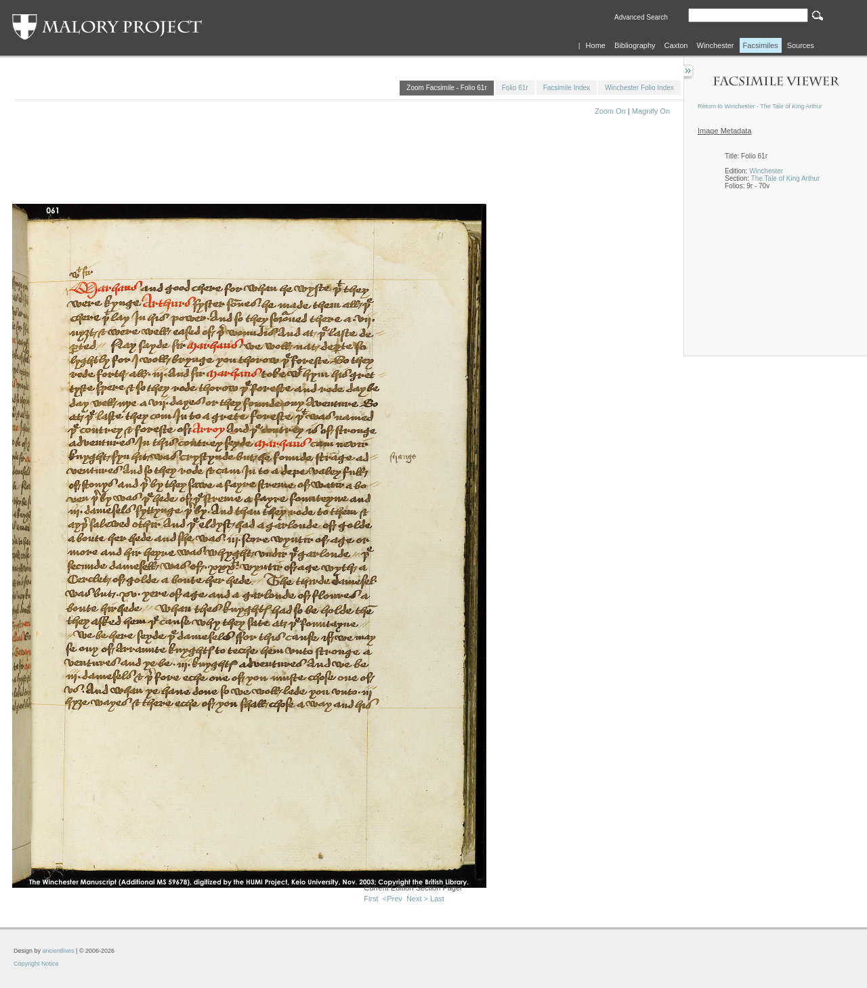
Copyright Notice (36, 963)
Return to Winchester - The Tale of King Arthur (760, 106)
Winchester (715, 45)
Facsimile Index (566, 87)
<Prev (392, 899)
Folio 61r (515, 87)
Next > (417, 899)
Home (596, 45)
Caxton (676, 45)
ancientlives (59, 950)
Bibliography (635, 45)
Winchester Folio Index (639, 87)
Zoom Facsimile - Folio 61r (446, 87)
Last (437, 899)
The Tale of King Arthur (785, 178)
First (371, 899)
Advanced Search (641, 17)
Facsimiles (760, 45)
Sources (800, 45)
